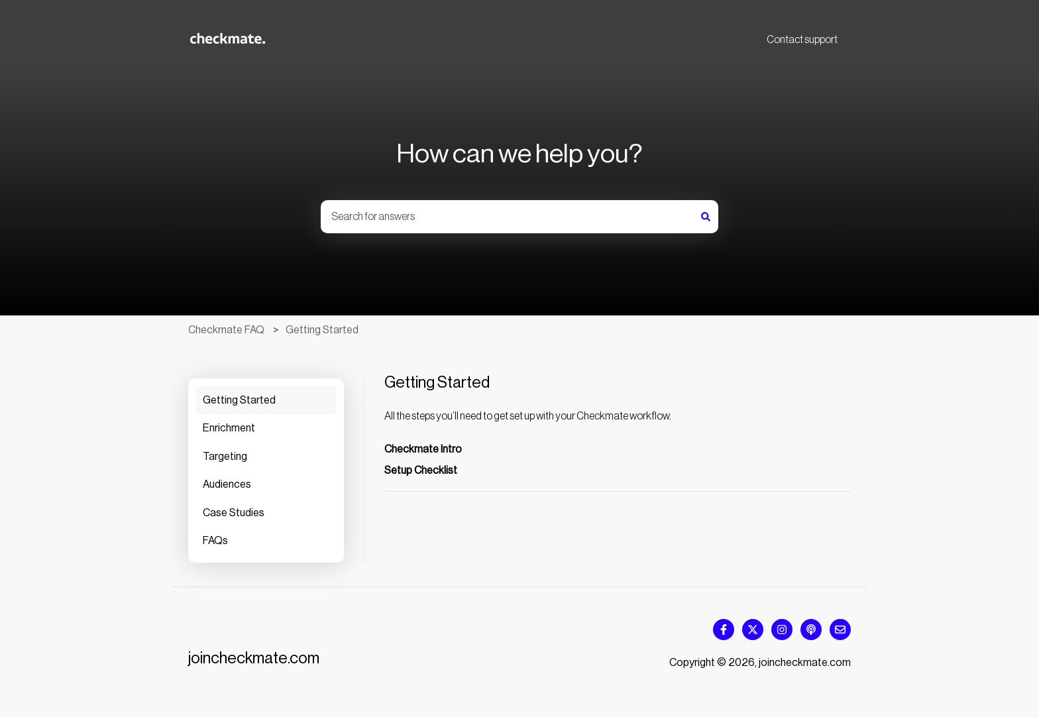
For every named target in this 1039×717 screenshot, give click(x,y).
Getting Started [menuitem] (239, 400)
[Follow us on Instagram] (782, 629)
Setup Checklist (420, 470)
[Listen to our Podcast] (811, 629)
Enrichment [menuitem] (229, 428)
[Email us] (840, 629)
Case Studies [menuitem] (233, 513)
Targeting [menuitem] (225, 456)
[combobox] (507, 216)
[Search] (705, 216)
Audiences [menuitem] (227, 484)
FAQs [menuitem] (215, 540)
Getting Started (322, 330)
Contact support (802, 39)
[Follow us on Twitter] (752, 629)
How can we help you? (519, 153)
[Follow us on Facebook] (723, 629)
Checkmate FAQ (226, 330)
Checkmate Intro (423, 449)
